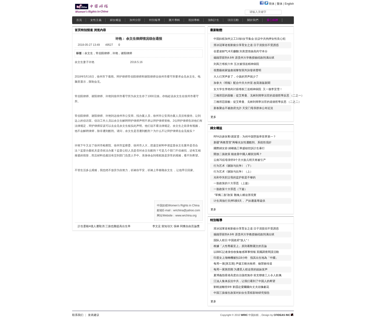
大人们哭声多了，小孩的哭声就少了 (236, 76)
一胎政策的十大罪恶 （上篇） (232, 183)
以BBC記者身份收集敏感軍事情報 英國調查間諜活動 (246, 252)
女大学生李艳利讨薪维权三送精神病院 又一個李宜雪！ (248, 89)
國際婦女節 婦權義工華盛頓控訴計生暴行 (239, 148)
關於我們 (252, 20)
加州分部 (135, 20)
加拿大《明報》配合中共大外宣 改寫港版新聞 (242, 83)
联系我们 (77, 315)
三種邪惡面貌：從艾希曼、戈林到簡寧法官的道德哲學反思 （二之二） (257, 101)
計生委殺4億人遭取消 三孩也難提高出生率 (104, 226)
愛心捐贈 (272, 20)
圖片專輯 (174, 20)
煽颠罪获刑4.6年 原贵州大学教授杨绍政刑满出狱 (244, 57)
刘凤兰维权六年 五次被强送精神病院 (236, 64)
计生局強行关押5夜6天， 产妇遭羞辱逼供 (239, 200)
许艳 (115, 53)
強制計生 (213, 20)
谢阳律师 (126, 53)
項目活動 (233, 20)
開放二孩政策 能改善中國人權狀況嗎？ (238, 154)
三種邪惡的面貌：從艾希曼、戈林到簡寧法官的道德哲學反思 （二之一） (259, 95)
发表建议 (93, 315)
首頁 (79, 20)
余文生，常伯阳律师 (97, 53)
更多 (213, 117)
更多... (287, 127)
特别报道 (87, 30)
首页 (78, 30)
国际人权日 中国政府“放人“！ (232, 240)
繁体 (279, 3)
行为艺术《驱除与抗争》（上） (233, 171)
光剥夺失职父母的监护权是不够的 (235, 177)
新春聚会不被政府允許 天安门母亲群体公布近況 (243, 108)
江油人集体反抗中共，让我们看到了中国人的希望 (244, 281)
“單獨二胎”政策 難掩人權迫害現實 (235, 195)
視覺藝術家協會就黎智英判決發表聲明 (237, 70)
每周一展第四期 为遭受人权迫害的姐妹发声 (240, 269)
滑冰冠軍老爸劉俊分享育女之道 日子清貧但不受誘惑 (246, 45)
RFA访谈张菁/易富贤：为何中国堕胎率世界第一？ (245, 136)
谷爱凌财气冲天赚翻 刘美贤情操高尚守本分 (240, 51)
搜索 (288, 12)
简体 (271, 3)
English (289, 3)
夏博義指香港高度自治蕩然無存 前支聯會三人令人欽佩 (248, 275)
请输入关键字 (258, 12)
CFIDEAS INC (283, 315)
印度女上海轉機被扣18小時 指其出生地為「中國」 (246, 257)
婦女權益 (115, 20)
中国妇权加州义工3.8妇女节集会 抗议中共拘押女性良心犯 (249, 38)
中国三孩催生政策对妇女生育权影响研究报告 (242, 292)
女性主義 (96, 20)
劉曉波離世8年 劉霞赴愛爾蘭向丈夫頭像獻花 (241, 287)
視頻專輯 (194, 20)
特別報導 (154, 20)
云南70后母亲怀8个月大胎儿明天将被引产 (240, 160)
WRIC (244, 315)
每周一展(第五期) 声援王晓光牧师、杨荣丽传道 (243, 263)
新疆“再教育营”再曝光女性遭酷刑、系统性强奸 (242, 142)
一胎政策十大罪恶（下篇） (230, 189)
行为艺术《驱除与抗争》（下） (233, 165)
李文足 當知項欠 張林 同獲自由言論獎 (176, 226)
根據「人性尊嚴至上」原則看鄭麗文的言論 (240, 246)
